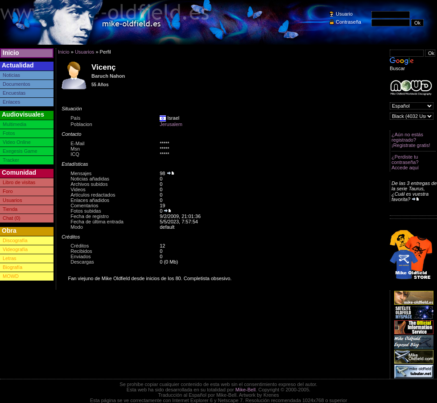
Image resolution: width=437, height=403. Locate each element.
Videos (77, 189)
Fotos (9, 133)
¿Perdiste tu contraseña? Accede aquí (405, 162)
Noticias (11, 75)
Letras (9, 258)
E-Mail (77, 143)
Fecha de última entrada (97, 221)
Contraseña (348, 22)
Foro (8, 191)
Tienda (10, 209)
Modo (76, 227)
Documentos (16, 84)
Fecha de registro (89, 216)
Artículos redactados (92, 194)
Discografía (15, 240)
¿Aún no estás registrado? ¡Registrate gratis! (411, 140)
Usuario (344, 14)
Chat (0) (12, 218)
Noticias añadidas (89, 178)
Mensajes (80, 173)
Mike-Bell (245, 389)
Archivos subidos (88, 184)
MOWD (11, 276)
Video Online (17, 142)
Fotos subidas (85, 211)
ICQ (74, 154)
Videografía (15, 249)
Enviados (80, 256)
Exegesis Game (20, 151)
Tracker (11, 160)
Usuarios (12, 200)
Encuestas (14, 93)
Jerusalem (171, 124)
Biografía (12, 267)
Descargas (82, 261)
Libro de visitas (19, 182)
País (75, 118)
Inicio (11, 52)
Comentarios (84, 205)
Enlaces (11, 102)
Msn (75, 148)
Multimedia (14, 124)
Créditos (79, 245)
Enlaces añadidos (89, 200)
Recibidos (81, 251)
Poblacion (81, 124)
